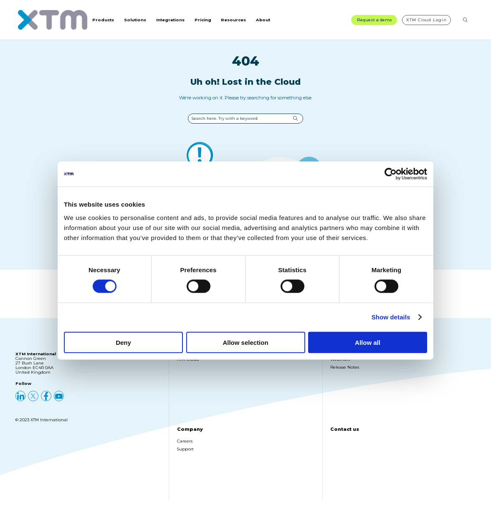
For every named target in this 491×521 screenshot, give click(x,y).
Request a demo (374, 22)
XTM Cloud (188, 364)
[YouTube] (59, 401)
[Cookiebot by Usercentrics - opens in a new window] (390, 174)
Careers (184, 446)
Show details (391, 317)
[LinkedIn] (20, 401)
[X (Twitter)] (33, 401)
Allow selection (245, 342)
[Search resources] (460, 22)
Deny (123, 342)
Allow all (367, 342)
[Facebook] (46, 401)
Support (185, 454)
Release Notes (344, 372)
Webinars (340, 364)
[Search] (465, 22)
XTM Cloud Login (426, 22)
